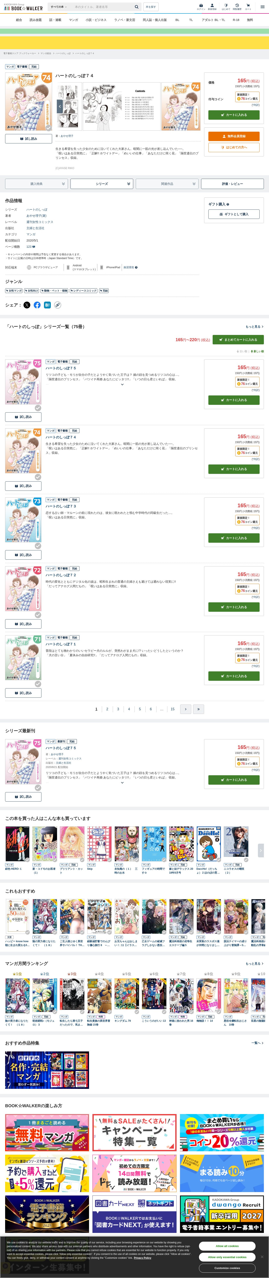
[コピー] (57, 312)
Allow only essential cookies (227, 1257)
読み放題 (36, 20)
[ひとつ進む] (185, 717)
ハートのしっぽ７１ (61, 652)
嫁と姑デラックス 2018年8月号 (181, 878)
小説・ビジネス (96, 20)
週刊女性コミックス (39, 229)
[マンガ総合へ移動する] (46, 61)
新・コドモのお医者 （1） (44, 878)
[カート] (248, 7)
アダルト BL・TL (213, 20)
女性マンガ (14, 298)
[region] (134, 1257)
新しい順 (257, 359)
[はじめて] (226, 7)
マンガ (73, 20)
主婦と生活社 (35, 235)
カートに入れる (234, 122)
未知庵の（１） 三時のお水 (125, 878)
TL (191, 20)
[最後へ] (198, 717)
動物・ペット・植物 (54, 298)
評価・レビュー (232, 191)
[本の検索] (60, 7)
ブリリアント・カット (71, 878)
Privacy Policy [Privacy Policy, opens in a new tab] (142, 1257)
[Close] (262, 1257)
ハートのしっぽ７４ (61, 445)
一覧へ (257, 1050)
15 (173, 717)
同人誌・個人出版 (155, 20)
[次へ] (60, 114)
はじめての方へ (234, 155)
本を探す (151, 6)
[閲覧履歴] (237, 7)
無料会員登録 (234, 144)
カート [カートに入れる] (234, 408)
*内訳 (256, 112)
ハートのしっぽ (36, 217)
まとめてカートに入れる (238, 347)
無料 (250, 20)
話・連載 (55, 20)
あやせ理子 (67, 143)
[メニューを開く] (262, 7)
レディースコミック (83, 298)
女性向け (31, 298)
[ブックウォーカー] (22, 7)
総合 (19, 20)
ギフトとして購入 (234, 222)
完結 (104, 298)
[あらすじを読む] (122, 387)
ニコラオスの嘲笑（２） (234, 878)
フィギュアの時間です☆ (153, 878)
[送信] (137, 7)
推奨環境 (131, 275)
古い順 (241, 359)
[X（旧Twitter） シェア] (27, 312)
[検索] (137, 7)
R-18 (236, 20)
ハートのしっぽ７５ (61, 376)
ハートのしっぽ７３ (61, 514)
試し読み (28, 146)
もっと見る (255, 334)
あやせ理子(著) (36, 223)
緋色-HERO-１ (13, 876)
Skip (89, 876)
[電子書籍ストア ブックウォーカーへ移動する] (19, 61)
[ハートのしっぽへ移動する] (63, 61)
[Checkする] (48, 135)
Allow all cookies (227, 1246)
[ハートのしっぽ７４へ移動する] (84, 61)
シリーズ (113, 191)
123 (30, 254)
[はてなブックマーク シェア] (47, 312)
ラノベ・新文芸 (124, 20)
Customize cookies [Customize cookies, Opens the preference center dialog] (227, 1268)
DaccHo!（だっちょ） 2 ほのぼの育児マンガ (208, 878)
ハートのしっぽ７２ (61, 583)
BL (177, 20)
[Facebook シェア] (37, 312)
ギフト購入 (218, 212)
